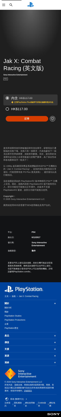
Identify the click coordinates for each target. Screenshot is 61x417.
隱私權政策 (18, 404)
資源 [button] (30, 355)
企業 (6, 324)
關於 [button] (30, 303)
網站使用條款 (30, 404)
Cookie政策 (42, 404)
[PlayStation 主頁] (31, 4)
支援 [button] (30, 349)
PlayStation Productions (15, 320)
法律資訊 (7, 404)
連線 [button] (30, 362)
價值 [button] (30, 342)
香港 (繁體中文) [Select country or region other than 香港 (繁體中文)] (16, 399)
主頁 (6, 296)
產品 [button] (30, 335)
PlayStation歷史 (11, 328)
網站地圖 (52, 404)
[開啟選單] (3, 5)
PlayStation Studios (13, 316)
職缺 (6, 312)
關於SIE (8, 308)
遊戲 (14, 296)
